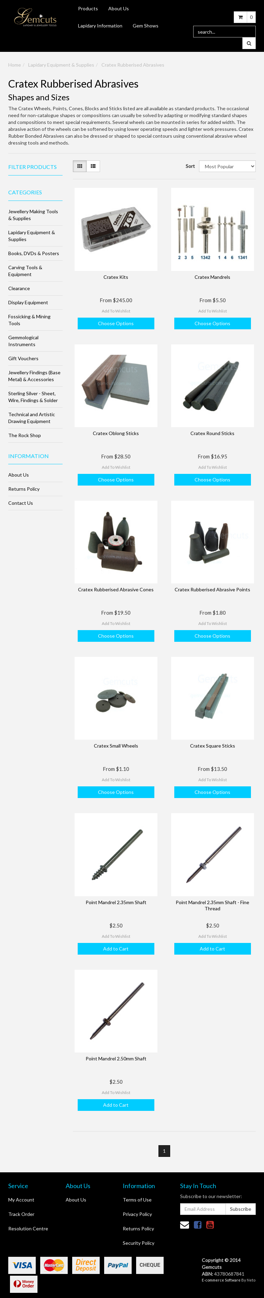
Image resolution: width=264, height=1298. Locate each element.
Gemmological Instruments (23, 340)
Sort (190, 166)
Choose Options (116, 323)
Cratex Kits (115, 277)
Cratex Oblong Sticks (116, 433)
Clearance (19, 288)
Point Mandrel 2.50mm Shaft (116, 1058)
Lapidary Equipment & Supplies (61, 65)
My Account (21, 1200)
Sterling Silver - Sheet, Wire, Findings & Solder (33, 396)
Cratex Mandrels (212, 277)
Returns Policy (24, 489)
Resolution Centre (28, 1228)
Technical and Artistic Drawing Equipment (31, 417)
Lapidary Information (100, 26)
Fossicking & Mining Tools (29, 320)
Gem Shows (145, 26)
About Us (118, 8)
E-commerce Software (221, 1280)
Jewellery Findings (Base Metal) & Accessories (34, 375)
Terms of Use (137, 1200)
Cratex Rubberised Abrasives (132, 65)
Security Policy (138, 1243)
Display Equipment (28, 302)
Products (88, 8)
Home (14, 65)
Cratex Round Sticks (212, 433)
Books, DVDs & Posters (33, 253)
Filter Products (32, 167)
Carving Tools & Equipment (25, 270)
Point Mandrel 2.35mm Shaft (116, 902)
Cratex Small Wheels (116, 746)
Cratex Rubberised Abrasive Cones (116, 589)
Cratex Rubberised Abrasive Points (212, 589)
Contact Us (20, 503)
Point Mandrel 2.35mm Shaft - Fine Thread (212, 905)
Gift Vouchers (23, 358)
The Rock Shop (24, 435)
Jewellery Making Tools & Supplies (33, 214)
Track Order (21, 1214)
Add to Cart (116, 949)
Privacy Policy (137, 1214)
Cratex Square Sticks (212, 746)
